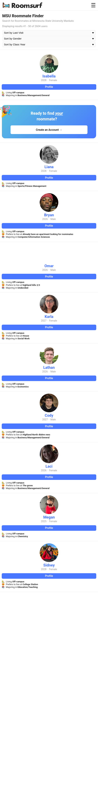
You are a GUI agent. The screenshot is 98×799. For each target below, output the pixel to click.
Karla (49, 316)
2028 (43, 80)
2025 (43, 521)
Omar (48, 266)
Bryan (49, 215)
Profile (49, 86)
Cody (49, 415)
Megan (49, 517)
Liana (49, 167)
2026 (45, 219)
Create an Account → (49, 129)
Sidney (49, 565)
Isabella (49, 76)
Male (53, 219)
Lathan (49, 367)
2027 (43, 320)
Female (53, 80)
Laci (49, 466)
